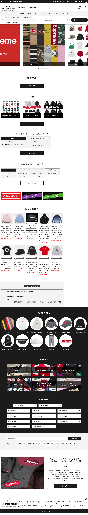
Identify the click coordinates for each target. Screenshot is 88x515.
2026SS (7, 17)
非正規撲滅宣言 (64, 505)
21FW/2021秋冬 (12, 424)
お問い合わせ (78, 1)
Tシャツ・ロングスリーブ (27, 17)
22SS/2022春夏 (63, 418)
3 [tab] (44, 68)
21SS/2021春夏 (37, 424)
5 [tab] (49, 68)
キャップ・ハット (8, 20)
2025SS (18, 17)
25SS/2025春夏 (44, 408)
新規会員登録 (57, 1)
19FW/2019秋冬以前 (39, 429)
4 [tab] (47, 68)
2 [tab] (41, 68)
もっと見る (32, 86)
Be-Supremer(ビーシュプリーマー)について (38, 505)
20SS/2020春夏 (12, 429)
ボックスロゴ (8, 22)
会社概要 (52, 507)
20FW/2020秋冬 (63, 424)
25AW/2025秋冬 (19, 408)
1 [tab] (38, 68)
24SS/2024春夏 (37, 413)
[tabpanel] (44, 45)
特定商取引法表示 (69, 507)
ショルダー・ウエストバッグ (29, 20)
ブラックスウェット (16, 22)
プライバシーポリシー (82, 507)
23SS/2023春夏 (12, 418)
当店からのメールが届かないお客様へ (38, 507)
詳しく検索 (74, 441)
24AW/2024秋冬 (12, 413)
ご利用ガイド (68, 1)
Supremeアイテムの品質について (79, 505)
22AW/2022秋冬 (38, 418)
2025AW (13, 17)
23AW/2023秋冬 (63, 413)
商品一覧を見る (32, 185)
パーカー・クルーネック (18, 20)
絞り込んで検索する (80, 20)
